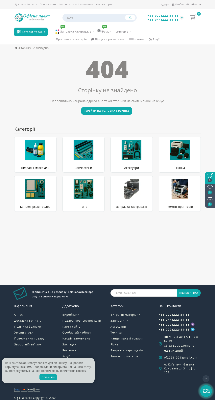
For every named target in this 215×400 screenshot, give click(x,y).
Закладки (69, 344)
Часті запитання (83, 4)
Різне (83, 207)
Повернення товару (29, 338)
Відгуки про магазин (108, 39)
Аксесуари (131, 168)
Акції (154, 39)
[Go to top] (206, 378)
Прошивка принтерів (71, 39)
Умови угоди (24, 332)
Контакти (64, 4)
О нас (18, 314)
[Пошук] (130, 17)
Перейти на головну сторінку (107, 110)
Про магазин (48, 4)
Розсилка (69, 350)
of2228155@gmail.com (180, 357)
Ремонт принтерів (114, 30)
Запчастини (83, 168)
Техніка (179, 168)
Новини (137, 39)
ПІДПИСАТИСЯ (189, 292)
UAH (165, 4)
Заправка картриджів (74, 31)
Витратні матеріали (35, 168)
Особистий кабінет (186, 4)
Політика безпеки (27, 326)
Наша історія (104, 4)
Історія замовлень (76, 338)
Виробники (71, 314)
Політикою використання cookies (63, 371)
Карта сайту (71, 326)
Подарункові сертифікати (81, 320)
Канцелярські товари (35, 207)
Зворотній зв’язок (27, 344)
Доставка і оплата (26, 4)
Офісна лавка (23, 398)
